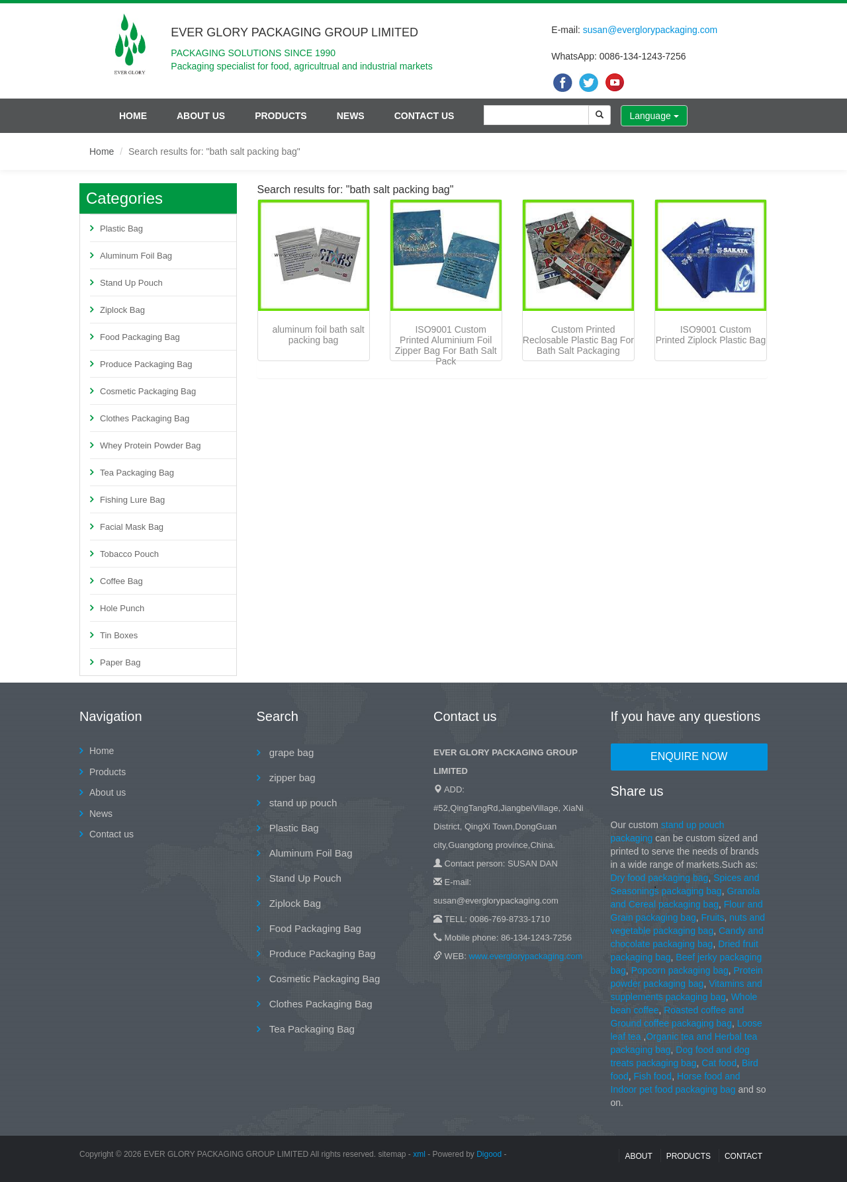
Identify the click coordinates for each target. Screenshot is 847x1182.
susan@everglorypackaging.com (650, 29)
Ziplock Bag (122, 310)
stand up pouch (302, 802)
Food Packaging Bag (140, 337)
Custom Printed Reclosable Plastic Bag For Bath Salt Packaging (578, 340)
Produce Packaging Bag (146, 364)
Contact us (424, 115)
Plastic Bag (121, 228)
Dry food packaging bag (660, 877)
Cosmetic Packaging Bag (148, 391)
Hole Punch (122, 608)
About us (201, 115)
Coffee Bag (121, 581)
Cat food (718, 1063)
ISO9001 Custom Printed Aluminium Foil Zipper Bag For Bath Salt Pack (446, 345)
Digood (489, 1154)
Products (281, 115)
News (351, 115)
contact (743, 1156)
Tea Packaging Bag (137, 473)
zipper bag (291, 777)
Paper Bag (120, 662)
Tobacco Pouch (129, 554)
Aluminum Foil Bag (136, 256)
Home (133, 115)
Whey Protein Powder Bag (150, 445)
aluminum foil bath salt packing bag (318, 334)
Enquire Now (688, 756)
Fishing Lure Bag (132, 500)
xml (419, 1154)
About (638, 1156)
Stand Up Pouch (131, 283)
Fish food (653, 1076)
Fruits (712, 917)
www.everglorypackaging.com (525, 956)
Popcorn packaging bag (680, 970)
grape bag (290, 752)
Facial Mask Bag (131, 527)
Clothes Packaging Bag (144, 418)
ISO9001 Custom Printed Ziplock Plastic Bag (711, 334)
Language (653, 115)
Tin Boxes (119, 635)
